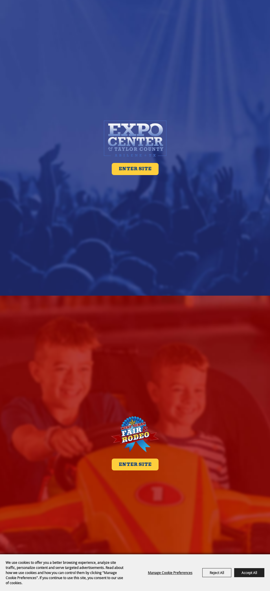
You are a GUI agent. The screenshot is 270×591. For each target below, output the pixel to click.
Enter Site (135, 168)
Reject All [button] (217, 572)
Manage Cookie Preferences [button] (170, 572)
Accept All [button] (249, 572)
